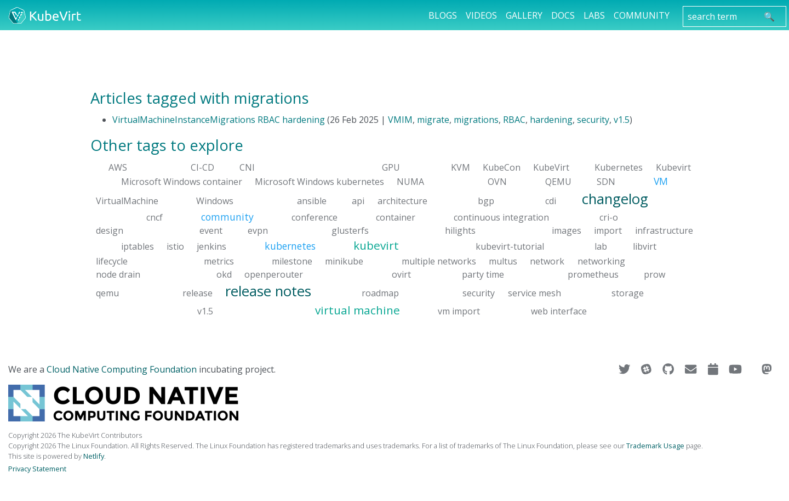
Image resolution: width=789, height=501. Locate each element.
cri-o (608, 217)
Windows (214, 200)
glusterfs (350, 230)
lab (600, 246)
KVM (460, 167)
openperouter (273, 274)
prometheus (593, 274)
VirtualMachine (127, 200)
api (358, 200)
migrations (476, 120)
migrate (433, 120)
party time (483, 274)
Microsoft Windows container (181, 182)
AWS (117, 167)
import (608, 230)
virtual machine (357, 310)
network (547, 261)
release (197, 292)
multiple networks (439, 261)
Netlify (93, 456)
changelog (615, 198)
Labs (594, 15)
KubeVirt (551, 167)
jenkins (211, 246)
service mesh (534, 292)
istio (175, 246)
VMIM (400, 120)
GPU (391, 167)
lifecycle (112, 261)
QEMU (558, 182)
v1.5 (622, 120)
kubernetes (290, 245)
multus (503, 261)
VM (661, 181)
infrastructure (664, 230)
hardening (551, 120)
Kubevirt (673, 167)
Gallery (524, 15)
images (566, 230)
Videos (481, 15)
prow (654, 274)
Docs (563, 15)
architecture (402, 200)
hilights (460, 230)
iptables (137, 246)
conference (314, 217)
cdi (550, 200)
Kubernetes (618, 167)
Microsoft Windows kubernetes (319, 182)
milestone (292, 261)
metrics (219, 261)
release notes (268, 290)
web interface (559, 311)
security (593, 120)
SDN (606, 182)
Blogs (442, 15)
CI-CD (202, 167)
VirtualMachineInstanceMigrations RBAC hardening (218, 120)
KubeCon (502, 167)
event (210, 230)
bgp (486, 200)
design (109, 230)
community (227, 216)
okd (224, 274)
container (395, 217)
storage (627, 292)
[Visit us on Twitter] (625, 369)
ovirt (401, 274)
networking (601, 261)
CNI (247, 167)
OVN (497, 182)
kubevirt (376, 245)
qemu (107, 292)
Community (642, 15)
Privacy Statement (37, 469)
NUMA (410, 182)
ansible (312, 200)
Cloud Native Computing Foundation (122, 369)
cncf (154, 217)
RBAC (514, 120)
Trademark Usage (655, 446)
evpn (258, 230)
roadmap (380, 292)
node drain (118, 274)
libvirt (644, 246)
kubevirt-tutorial (510, 246)
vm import (459, 311)
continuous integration (501, 217)
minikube (344, 261)
